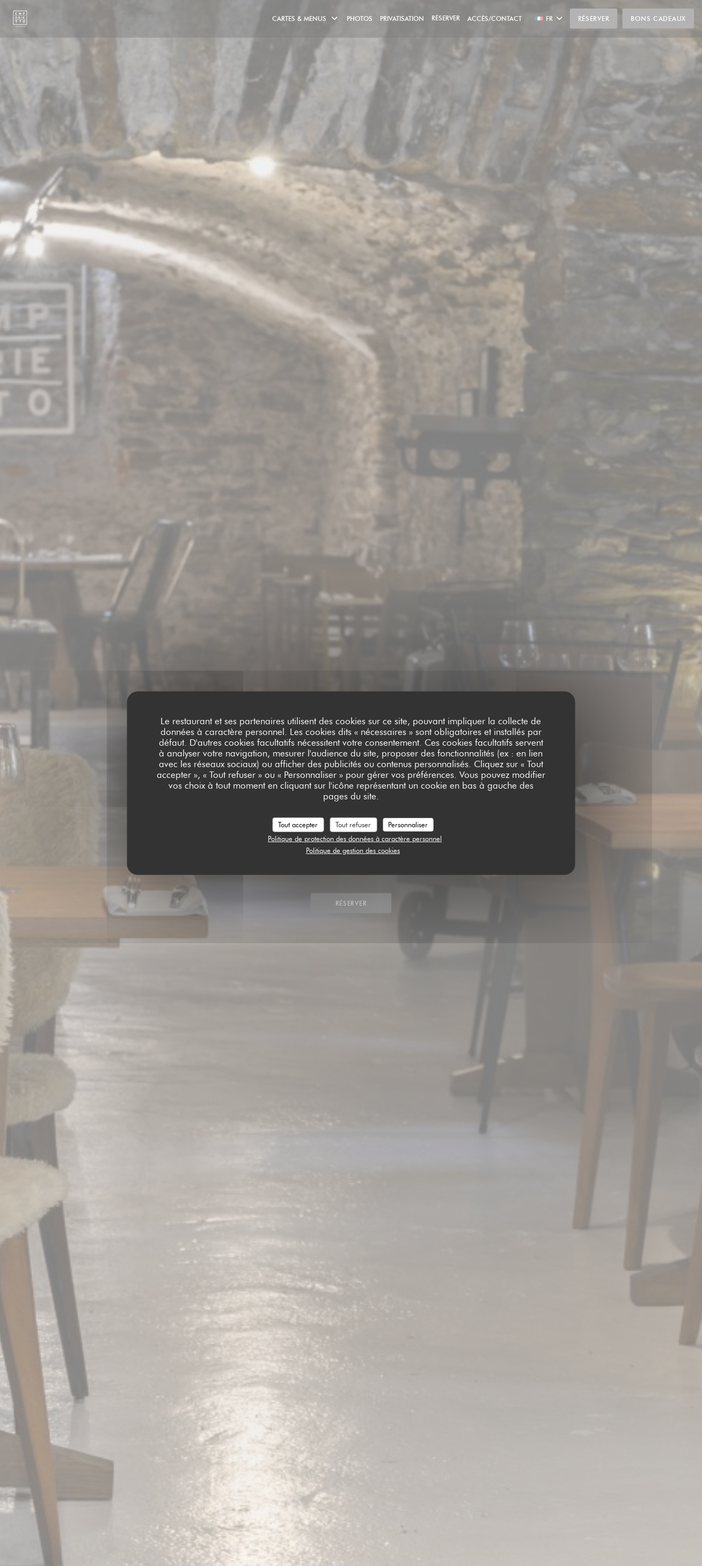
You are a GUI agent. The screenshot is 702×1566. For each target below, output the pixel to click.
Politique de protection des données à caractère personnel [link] (355, 838)
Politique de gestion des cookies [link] (353, 850)
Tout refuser (353, 824)
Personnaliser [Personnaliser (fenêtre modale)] (408, 824)
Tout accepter (298, 824)
